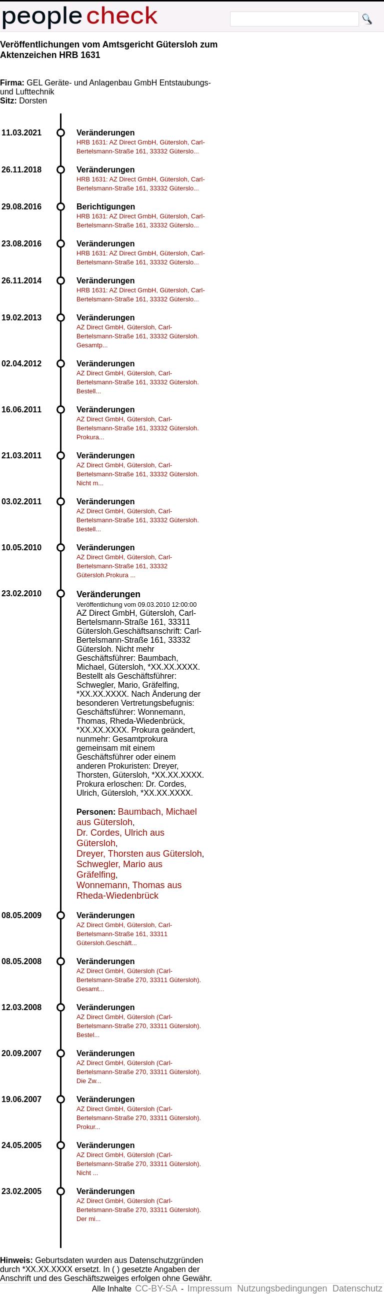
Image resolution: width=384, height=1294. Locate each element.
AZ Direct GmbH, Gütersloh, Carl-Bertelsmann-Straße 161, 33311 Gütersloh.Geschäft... (124, 934)
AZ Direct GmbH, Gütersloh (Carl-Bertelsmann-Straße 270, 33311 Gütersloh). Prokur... (138, 1118)
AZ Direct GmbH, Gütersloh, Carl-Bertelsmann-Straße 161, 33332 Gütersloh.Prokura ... (124, 566)
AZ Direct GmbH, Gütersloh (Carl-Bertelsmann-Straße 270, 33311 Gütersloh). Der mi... (138, 1210)
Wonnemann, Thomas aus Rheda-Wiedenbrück (129, 890)
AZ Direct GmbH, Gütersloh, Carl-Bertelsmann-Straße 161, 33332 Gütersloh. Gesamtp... (137, 336)
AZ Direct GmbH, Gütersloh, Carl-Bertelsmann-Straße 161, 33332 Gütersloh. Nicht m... (137, 474)
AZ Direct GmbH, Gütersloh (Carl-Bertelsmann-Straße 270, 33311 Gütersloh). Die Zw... (138, 1072)
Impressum (210, 1289)
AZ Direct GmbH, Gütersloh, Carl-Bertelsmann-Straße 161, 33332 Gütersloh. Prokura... (137, 428)
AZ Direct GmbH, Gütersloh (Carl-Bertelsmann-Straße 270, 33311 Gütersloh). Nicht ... (138, 1164)
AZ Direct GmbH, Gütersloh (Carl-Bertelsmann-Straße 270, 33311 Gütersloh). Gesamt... (138, 980)
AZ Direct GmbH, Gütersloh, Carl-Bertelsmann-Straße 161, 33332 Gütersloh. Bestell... (137, 382)
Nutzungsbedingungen (282, 1289)
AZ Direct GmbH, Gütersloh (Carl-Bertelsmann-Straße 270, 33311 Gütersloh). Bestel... (138, 1026)
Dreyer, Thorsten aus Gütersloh (139, 854)
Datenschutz (357, 1289)
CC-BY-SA (156, 1289)
